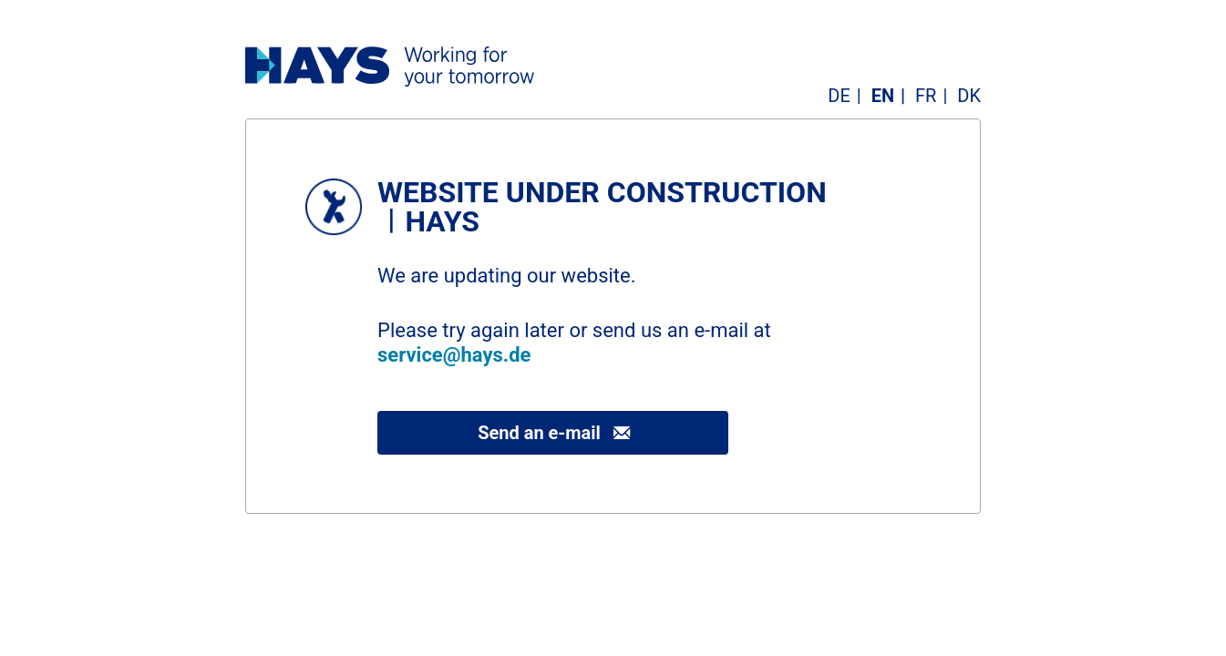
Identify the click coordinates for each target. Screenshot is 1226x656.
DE (839, 96)
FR (925, 96)
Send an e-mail (539, 433)
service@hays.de (454, 354)
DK (969, 96)
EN (882, 96)
